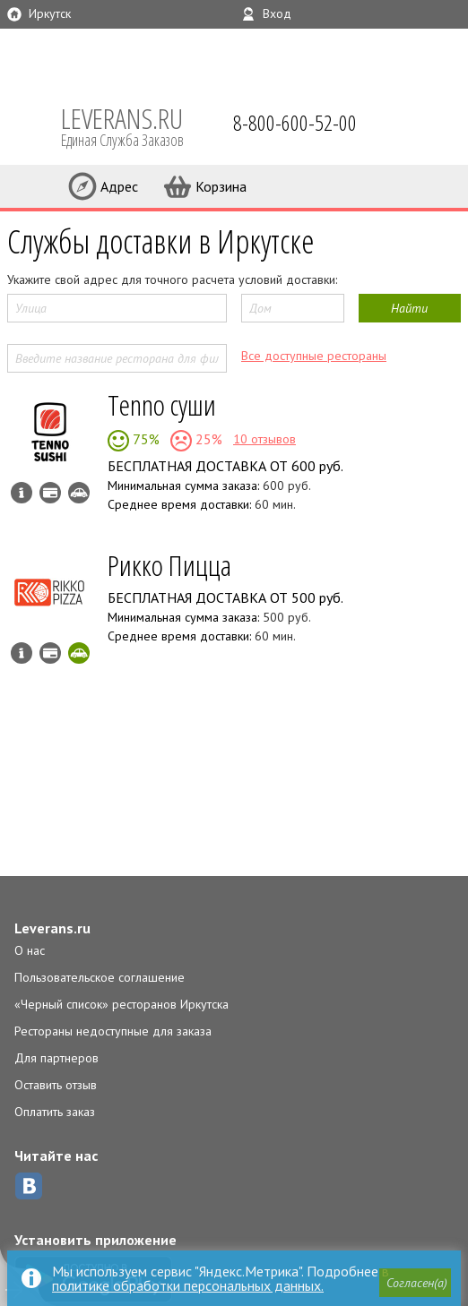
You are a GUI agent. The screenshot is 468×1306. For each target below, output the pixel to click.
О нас (29, 950)
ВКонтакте (28, 1186)
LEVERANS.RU (134, 125)
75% (144, 439)
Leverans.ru (52, 928)
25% (207, 439)
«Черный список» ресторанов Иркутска (121, 1004)
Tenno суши (162, 404)
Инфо (21, 492)
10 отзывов (264, 439)
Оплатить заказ (54, 1112)
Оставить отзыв (55, 1085)
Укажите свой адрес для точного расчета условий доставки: (172, 279)
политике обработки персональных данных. (188, 1285)
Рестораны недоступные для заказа (113, 1031)
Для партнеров (56, 1058)
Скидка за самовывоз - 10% (79, 653)
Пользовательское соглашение (99, 977)
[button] (415, 1282)
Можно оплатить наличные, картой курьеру (50, 492)
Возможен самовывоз (79, 492)
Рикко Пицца (169, 565)
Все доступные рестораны (313, 356)
